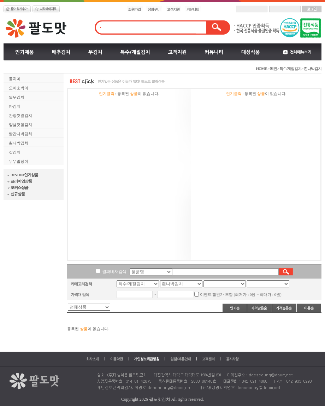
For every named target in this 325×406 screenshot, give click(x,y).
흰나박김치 (312, 68)
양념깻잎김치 (20, 125)
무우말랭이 (18, 161)
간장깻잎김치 (20, 115)
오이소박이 (18, 88)
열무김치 (16, 97)
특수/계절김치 (290, 68)
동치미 (14, 79)
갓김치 (14, 152)
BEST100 (22, 175)
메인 (273, 68)
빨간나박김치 (20, 134)
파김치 (14, 106)
